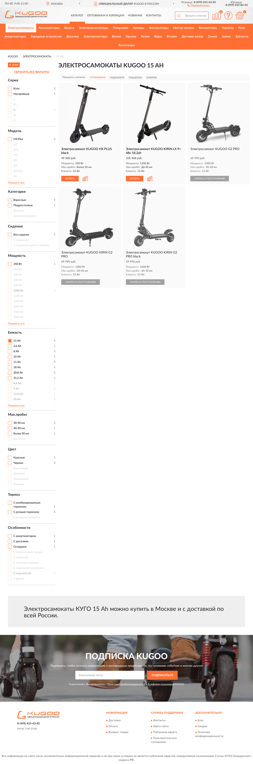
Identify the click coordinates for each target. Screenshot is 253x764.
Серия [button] (13, 80)
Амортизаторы (15, 36)
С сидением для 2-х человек (31, 245)
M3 (15, 160)
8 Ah (16, 351)
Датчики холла (192, 36)
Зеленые (18, 473)
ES (15, 104)
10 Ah (17, 356)
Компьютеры (208, 27)
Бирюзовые (20, 468)
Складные (19, 546)
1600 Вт (18, 296)
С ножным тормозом (26, 517)
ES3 (15, 149)
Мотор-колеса (183, 27)
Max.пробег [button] (17, 414)
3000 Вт (18, 317)
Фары (158, 36)
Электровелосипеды (93, 27)
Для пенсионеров (24, 216)
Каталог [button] (77, 15)
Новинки (135, 15)
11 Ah (17, 362)
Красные (19, 457)
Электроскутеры (95, 36)
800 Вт (17, 285)
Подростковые (23, 205)
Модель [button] (15, 131)
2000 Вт (18, 301)
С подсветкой (22, 573)
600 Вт (17, 280)
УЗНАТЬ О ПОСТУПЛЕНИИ (209, 178)
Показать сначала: (74, 77)
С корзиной (20, 557)
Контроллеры (159, 27)
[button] (198, 5)
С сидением (20, 240)
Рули (241, 27)
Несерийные (21, 94)
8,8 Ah (17, 383)
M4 (15, 165)
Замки (226, 36)
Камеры (138, 27)
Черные (18, 463)
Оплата (113, 726)
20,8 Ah (18, 372)
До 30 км (19, 439)
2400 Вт (18, 306)
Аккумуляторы (49, 27)
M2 (15, 155)
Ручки (145, 36)
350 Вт (17, 264)
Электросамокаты (21, 27)
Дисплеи (72, 36)
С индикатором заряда (28, 552)
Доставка (115, 720)
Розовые (18, 484)
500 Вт (17, 274)
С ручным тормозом (26, 512)
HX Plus (18, 139)
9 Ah (16, 388)
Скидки (202, 726)
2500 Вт (18, 312)
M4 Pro (18, 171)
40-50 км (19, 428)
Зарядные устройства (46, 36)
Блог (201, 720)
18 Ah (17, 367)
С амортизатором (24, 536)
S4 (15, 176)
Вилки (116, 36)
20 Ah (17, 399)
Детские (18, 210)
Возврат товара (118, 732)
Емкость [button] (15, 332)
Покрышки (120, 27)
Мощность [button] (17, 256)
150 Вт (17, 269)
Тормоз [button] (14, 495)
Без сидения (21, 234)
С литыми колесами (26, 562)
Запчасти (241, 36)
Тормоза (228, 27)
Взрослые (19, 200)
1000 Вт (18, 290)
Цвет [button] (12, 449)
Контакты (153, 15)
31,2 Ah (18, 378)
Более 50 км (21, 433)
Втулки (172, 36)
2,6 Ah (17, 346)
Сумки (212, 36)
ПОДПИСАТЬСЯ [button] (162, 675)
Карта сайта (161, 726)
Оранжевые (20, 479)
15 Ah (17, 340)
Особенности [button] (19, 528)
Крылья (131, 36)
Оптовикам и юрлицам (105, 15)
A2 (15, 144)
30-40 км (19, 423)
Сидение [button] (15, 226)
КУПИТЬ (70, 178)
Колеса (69, 27)
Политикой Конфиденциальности (126, 684)
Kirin (16, 88)
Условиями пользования (161, 684)
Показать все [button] (16, 182)
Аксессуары (126, 45)
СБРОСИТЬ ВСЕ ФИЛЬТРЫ (31, 72)
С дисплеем (20, 541)
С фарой (18, 578)
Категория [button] (16, 192)
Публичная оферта (165, 732)
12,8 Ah (18, 394)
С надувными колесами (28, 568)
